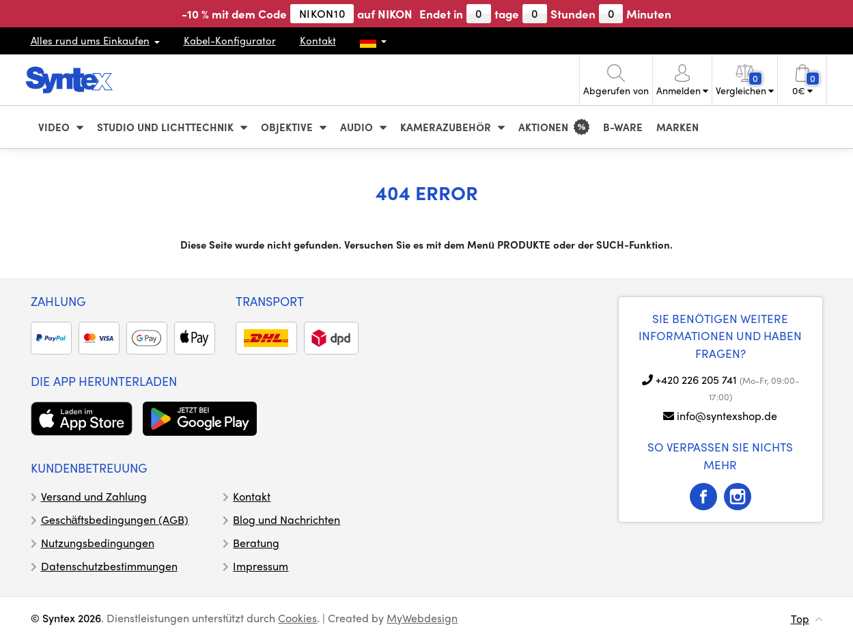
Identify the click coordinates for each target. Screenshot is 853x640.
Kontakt (318, 40)
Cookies (297, 618)
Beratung (256, 543)
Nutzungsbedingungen (97, 543)
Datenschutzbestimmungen (109, 566)
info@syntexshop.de (727, 415)
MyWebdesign (422, 618)
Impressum (260, 566)
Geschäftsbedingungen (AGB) (115, 519)
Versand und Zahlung (94, 496)
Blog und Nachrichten (286, 519)
